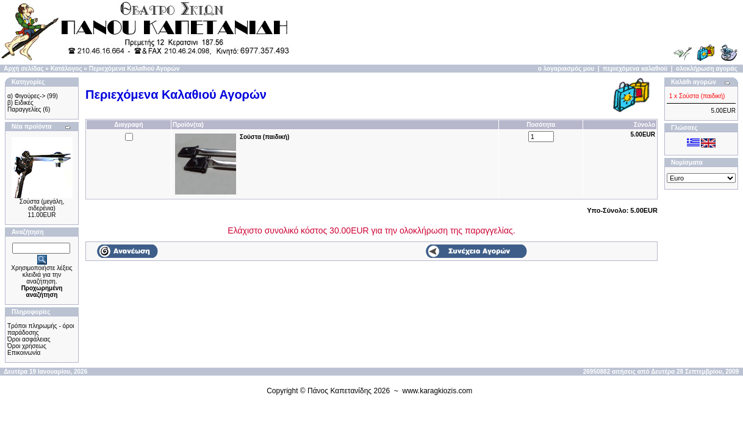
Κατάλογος (66, 68)
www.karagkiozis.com (438, 391)
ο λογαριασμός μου (566, 68)
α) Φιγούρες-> (26, 96)
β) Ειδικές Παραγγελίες (24, 106)
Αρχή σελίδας (23, 68)
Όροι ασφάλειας (29, 339)
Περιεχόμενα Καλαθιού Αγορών (134, 68)
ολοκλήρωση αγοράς (707, 68)
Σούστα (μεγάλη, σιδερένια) (42, 205)
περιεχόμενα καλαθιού (635, 68)
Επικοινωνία (23, 352)
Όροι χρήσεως (26, 346)
